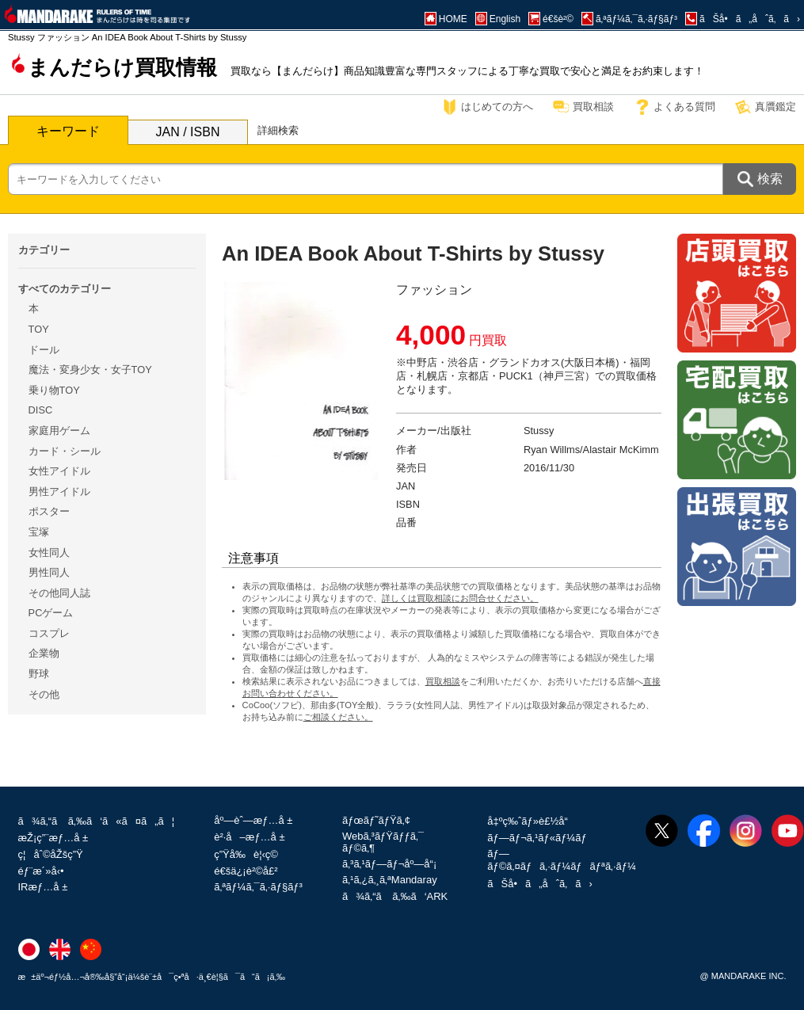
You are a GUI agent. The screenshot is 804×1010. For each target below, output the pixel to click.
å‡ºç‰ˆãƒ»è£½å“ (531, 821)
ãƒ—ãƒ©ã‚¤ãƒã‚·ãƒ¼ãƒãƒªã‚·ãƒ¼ (561, 860)
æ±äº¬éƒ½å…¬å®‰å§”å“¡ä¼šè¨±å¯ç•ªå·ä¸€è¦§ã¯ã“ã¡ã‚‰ (152, 976)
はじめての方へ (497, 106)
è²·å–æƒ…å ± (249, 837)
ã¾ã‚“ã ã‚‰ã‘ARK (395, 896)
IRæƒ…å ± (43, 887)
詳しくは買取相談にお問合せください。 (460, 598)
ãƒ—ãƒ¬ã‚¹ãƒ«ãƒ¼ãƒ (538, 838)
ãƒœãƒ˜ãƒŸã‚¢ (376, 820)
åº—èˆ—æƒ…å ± (253, 820)
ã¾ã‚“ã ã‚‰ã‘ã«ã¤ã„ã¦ (96, 821)
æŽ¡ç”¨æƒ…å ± (53, 838)
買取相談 (593, 106)
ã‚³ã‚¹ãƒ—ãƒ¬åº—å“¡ (389, 864)
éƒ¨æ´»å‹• (41, 871)
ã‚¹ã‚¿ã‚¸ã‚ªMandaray (389, 880)
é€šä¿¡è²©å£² (245, 871)
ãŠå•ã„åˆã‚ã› (539, 884)
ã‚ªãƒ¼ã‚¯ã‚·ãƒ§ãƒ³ (258, 887)
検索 (770, 178)
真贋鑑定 (775, 106)
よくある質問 (684, 106)
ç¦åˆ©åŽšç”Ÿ (50, 854)
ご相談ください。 (338, 717)
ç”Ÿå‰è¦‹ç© (250, 854)
